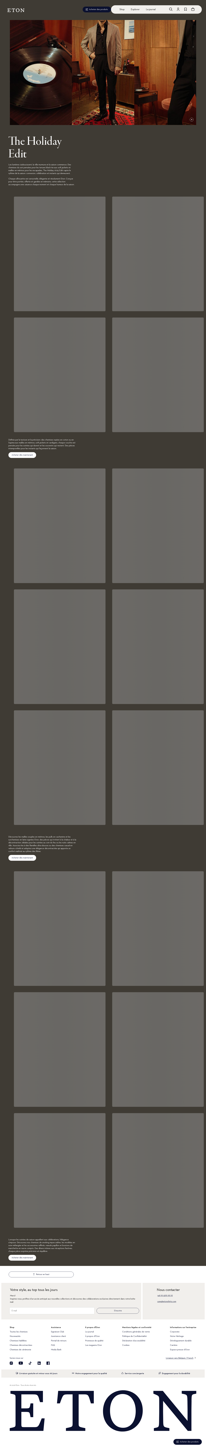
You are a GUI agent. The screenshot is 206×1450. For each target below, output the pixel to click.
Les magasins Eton (93, 1330)
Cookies (126, 1330)
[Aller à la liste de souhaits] (185, 9)
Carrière (173, 1330)
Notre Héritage (177, 1321)
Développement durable (181, 1325)
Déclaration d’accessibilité (133, 1325)
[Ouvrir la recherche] (170, 9)
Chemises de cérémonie (20, 1334)
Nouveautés (15, 1321)
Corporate (174, 1316)
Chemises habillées (18, 1325)
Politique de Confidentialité (134, 1321)
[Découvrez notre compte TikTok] (30, 1347)
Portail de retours (58, 1325)
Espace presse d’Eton (180, 1334)
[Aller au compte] (178, 9)
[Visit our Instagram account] (11, 1347)
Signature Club (57, 1316)
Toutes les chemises (19, 1316)
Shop (122, 9)
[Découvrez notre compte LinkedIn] (39, 1347)
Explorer (135, 9)
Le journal (151, 9)
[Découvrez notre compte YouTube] (21, 1348)
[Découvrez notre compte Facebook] (48, 1347)
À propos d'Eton (92, 1321)
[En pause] (192, 119)
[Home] (103, 1396)
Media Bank (56, 1334)
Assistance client (58, 1321)
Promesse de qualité (94, 1325)
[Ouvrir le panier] (192, 9)
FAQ (53, 1330)
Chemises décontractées (21, 1330)
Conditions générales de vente (136, 1316)
